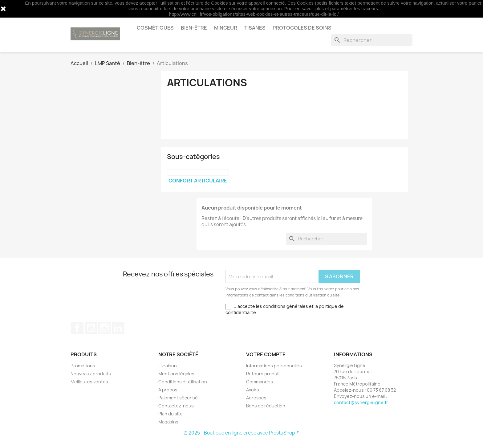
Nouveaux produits (91, 374)
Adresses (256, 398)
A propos (167, 390)
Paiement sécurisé (178, 398)
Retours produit (263, 374)
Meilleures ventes (89, 382)
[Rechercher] (371, 40)
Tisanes (255, 27)
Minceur (225, 27)
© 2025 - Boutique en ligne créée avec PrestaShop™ (241, 433)
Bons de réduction (265, 406)
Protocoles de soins (302, 27)
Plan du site (170, 414)
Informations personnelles (274, 366)
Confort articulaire (197, 180)
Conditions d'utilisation (182, 382)
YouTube (91, 328)
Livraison (167, 366)
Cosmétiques (155, 27)
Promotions (83, 366)
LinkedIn (118, 328)
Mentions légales (176, 374)
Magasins (168, 422)
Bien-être (194, 27)
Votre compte (266, 354)
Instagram (104, 328)
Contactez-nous (176, 406)
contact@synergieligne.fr (361, 402)
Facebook (77, 328)
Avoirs (252, 390)
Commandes (259, 382)
